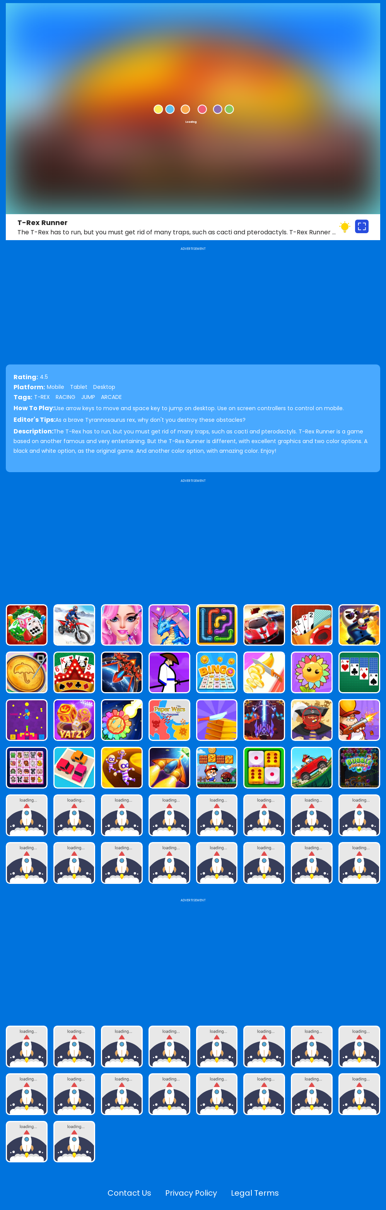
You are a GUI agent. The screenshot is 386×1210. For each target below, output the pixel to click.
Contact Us (129, 1193)
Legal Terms (255, 1193)
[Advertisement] (193, 538)
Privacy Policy (191, 1193)
